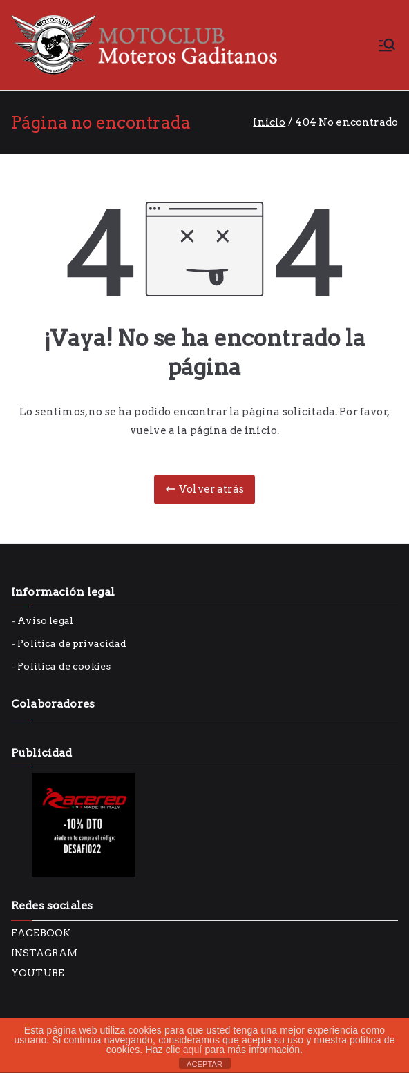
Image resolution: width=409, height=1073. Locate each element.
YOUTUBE (37, 972)
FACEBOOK (40, 932)
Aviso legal (45, 620)
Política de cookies (64, 666)
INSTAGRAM (44, 952)
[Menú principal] (387, 45)
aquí (192, 1049)
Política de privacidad (71, 643)
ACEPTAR (204, 1064)
